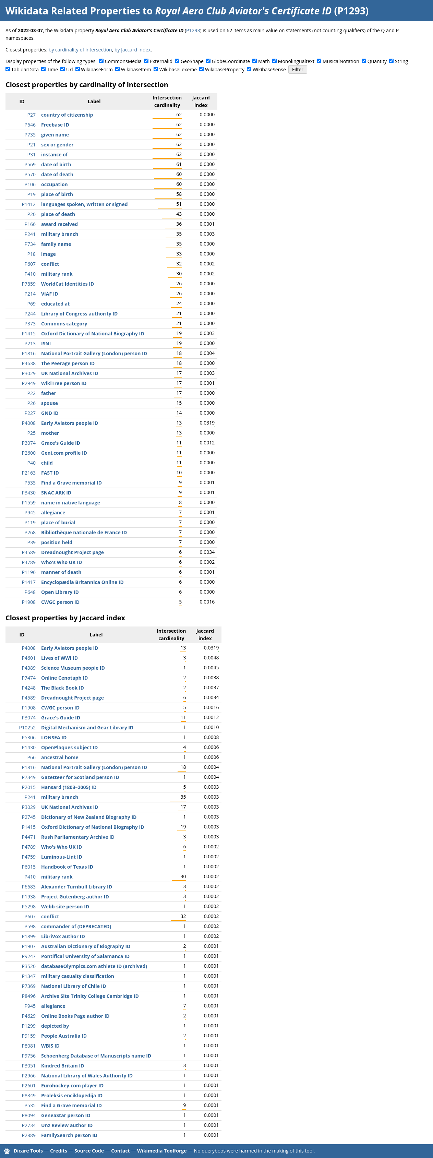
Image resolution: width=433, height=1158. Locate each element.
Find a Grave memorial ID (71, 482)
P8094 (29, 1115)
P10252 (27, 727)
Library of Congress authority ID (79, 313)
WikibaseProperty (224, 69)
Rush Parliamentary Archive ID (78, 837)
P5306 (29, 737)
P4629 (29, 1016)
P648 (30, 592)
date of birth (56, 164)
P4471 (29, 837)
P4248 (29, 687)
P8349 (29, 1095)
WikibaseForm (97, 69)
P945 (30, 512)
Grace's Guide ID (60, 443)
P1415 (29, 333)
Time (52, 69)
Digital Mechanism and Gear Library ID (87, 727)
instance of (54, 154)
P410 (30, 274)
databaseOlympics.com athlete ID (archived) (94, 966)
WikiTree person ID (63, 383)
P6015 (29, 866)
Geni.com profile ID (64, 453)
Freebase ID (55, 124)
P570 (30, 174)
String (401, 61)
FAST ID (50, 472)
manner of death (61, 572)
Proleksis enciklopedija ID (72, 1095)
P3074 (29, 443)
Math (264, 61)
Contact (120, 1150)
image (48, 254)
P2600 (29, 453)
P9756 (29, 1055)
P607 (30, 264)
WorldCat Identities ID (67, 283)
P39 (31, 542)
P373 (30, 323)
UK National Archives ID (69, 373)
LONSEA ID (54, 737)
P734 (30, 244)
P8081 (29, 1045)
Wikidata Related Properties (72, 10)
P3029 (29, 373)
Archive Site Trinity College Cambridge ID (90, 996)
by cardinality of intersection (80, 49)
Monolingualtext (296, 61)
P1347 (29, 976)
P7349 (29, 777)
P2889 (29, 1135)
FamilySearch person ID (69, 1135)
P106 (30, 184)
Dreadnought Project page (72, 552)
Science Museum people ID (73, 668)
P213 (30, 343)
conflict (50, 264)
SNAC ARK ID (56, 492)
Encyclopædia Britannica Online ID (82, 582)
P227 (30, 413)
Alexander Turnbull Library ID (76, 886)
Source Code (89, 1150)
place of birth (57, 194)
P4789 (29, 562)
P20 (31, 214)
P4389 (29, 668)
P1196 (29, 572)
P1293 (193, 30)
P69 (31, 303)
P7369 (29, 986)
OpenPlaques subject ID (69, 747)
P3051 (29, 1065)
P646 (30, 124)
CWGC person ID (60, 602)
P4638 (29, 363)
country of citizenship (67, 114)
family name (56, 244)
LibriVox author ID (63, 936)
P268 (30, 532)
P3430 (29, 492)
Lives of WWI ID (59, 658)
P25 (31, 433)
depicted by (55, 1026)
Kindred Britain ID (62, 1065)
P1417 (29, 582)
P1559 (29, 502)
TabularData (25, 69)
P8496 (29, 996)
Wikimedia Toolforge (162, 1150)
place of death (58, 214)
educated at (55, 303)
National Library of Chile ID (73, 986)
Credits (58, 1150)
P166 (30, 224)
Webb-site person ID (65, 906)
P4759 (29, 856)
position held (56, 542)
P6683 (29, 886)
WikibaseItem (136, 69)
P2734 (29, 1125)
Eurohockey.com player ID (72, 1085)
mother (50, 433)
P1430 (29, 747)
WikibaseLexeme (178, 69)
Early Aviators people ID (69, 423)
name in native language (70, 502)
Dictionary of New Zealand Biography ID (88, 817)
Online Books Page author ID (75, 1016)
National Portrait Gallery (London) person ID (94, 353)
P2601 (29, 1085)
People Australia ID (64, 1035)
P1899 (29, 936)
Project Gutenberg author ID (75, 896)
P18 (31, 254)
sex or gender (57, 144)
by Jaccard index (133, 49)
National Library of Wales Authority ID (87, 1075)
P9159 (29, 1035)
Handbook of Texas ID (67, 866)
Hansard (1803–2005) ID (69, 787)
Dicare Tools (28, 1150)
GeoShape (192, 61)
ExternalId (161, 61)
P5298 (29, 906)
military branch (59, 234)
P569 (30, 164)
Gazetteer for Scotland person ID (80, 777)
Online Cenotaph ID (64, 677)
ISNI (46, 343)
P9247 (29, 956)
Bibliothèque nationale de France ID (84, 532)
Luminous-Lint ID (61, 856)
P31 (31, 154)
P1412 (29, 204)
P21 (31, 144)
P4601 (29, 658)
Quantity (377, 61)
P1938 (29, 896)
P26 (31, 403)
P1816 (29, 353)
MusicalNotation (341, 61)
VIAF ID (49, 293)
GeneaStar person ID (66, 1115)
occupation (54, 184)
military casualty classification (77, 976)
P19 (31, 194)
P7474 (29, 677)
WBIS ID (50, 1045)
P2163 (29, 472)
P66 (31, 757)
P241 (30, 234)
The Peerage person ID (68, 363)
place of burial (58, 522)
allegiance (53, 512)
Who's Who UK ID (61, 562)
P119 (30, 522)
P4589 (29, 552)
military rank (57, 274)
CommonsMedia (123, 61)
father (48, 393)
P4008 (29, 423)
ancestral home (60, 757)
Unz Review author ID (67, 1125)
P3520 (29, 966)
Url (69, 69)
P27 (31, 114)
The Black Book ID (62, 687)
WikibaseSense (269, 69)
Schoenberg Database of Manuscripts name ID (96, 1055)
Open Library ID (60, 592)
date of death (57, 174)
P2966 (29, 1075)
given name (55, 134)
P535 (30, 482)
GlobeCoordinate (231, 61)
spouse (49, 403)
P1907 (29, 946)
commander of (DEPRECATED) (76, 926)
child (47, 462)
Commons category (64, 323)
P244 (30, 313)
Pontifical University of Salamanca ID (85, 956)
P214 (30, 293)
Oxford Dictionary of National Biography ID (92, 333)
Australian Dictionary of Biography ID (85, 946)
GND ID (50, 413)
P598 (30, 926)
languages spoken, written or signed (84, 204)
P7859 (29, 283)
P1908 (29, 602)
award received (59, 224)
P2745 (29, 817)
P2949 (29, 383)
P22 (31, 393)
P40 (31, 462)
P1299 (29, 1026)
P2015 (29, 787)
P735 (30, 134)
